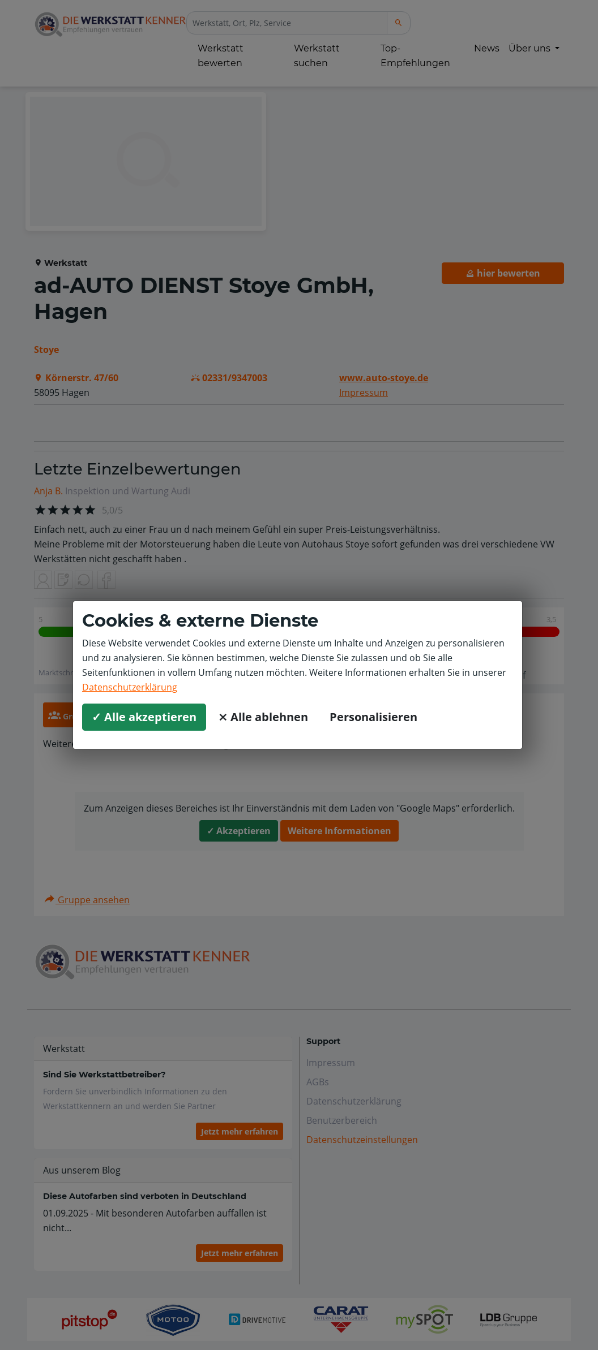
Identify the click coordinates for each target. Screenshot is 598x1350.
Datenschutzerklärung (129, 687)
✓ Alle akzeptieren (144, 716)
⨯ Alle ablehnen (263, 716)
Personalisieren (373, 716)
